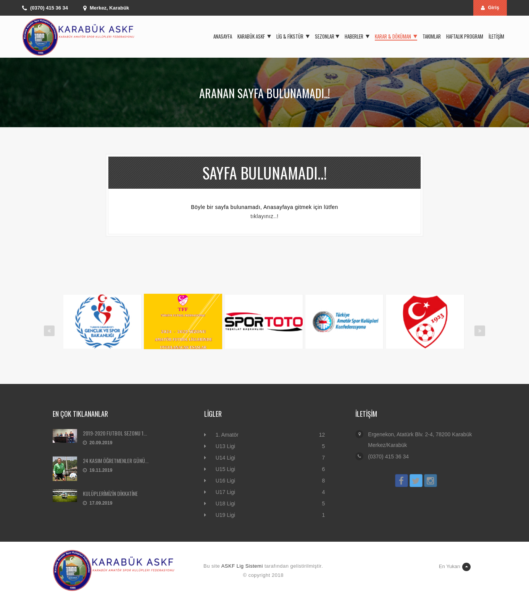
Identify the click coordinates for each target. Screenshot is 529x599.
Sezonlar (327, 36)
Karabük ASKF (254, 36)
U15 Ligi (225, 469)
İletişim (496, 36)
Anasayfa (222, 36)
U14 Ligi (225, 458)
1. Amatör (227, 435)
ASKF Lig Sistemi (242, 566)
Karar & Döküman (396, 36)
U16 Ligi (225, 481)
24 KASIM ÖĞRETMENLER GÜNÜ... (115, 461)
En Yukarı (455, 567)
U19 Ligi (225, 515)
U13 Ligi (225, 446)
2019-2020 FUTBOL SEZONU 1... (115, 433)
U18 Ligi (225, 503)
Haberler (357, 36)
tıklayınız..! (264, 216)
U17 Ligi (225, 492)
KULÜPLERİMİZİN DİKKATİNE (110, 493)
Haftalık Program (464, 36)
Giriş (490, 7)
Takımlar (432, 36)
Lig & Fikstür (293, 36)
